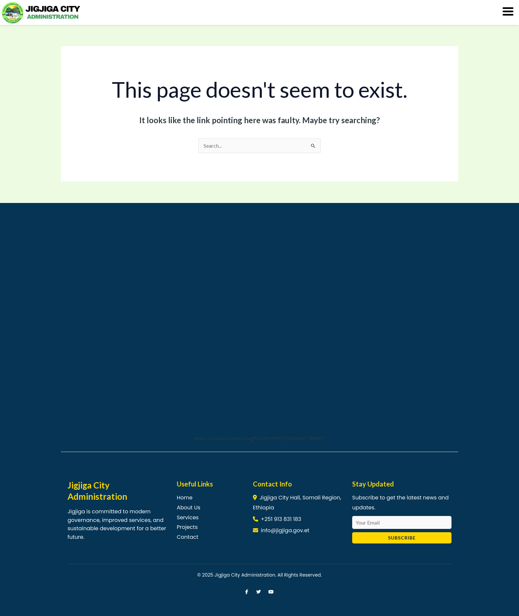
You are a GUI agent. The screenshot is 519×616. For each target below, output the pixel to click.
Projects (187, 527)
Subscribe (402, 537)
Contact (187, 537)
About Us (188, 507)
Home (185, 497)
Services (188, 517)
